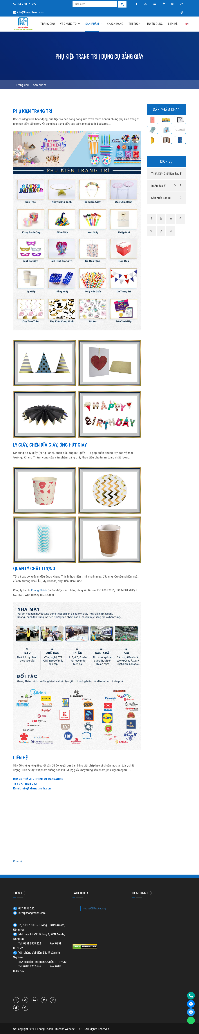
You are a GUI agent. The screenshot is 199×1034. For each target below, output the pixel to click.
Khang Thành (39, 590)
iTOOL (79, 1029)
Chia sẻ (17, 861)
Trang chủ (22, 85)
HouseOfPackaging (94, 908)
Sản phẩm (39, 85)
